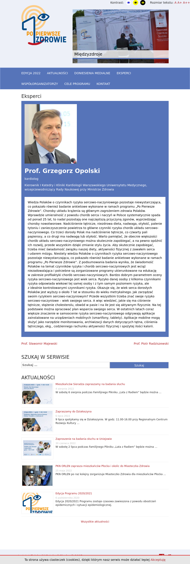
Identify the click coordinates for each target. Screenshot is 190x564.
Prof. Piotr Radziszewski (151, 343)
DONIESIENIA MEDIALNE (92, 73)
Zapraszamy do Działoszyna (74, 411)
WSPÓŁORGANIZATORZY (39, 84)
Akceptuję (158, 559)
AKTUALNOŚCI (57, 73)
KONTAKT (103, 84)
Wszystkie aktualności (95, 521)
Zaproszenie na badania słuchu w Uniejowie (84, 438)
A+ (179, 2)
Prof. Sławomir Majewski (39, 343)
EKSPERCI (124, 73)
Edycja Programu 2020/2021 (74, 493)
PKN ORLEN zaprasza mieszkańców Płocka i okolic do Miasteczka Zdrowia (103, 466)
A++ (186, 2)
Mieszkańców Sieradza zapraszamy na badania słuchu (90, 384)
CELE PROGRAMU (77, 84)
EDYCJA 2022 (31, 73)
